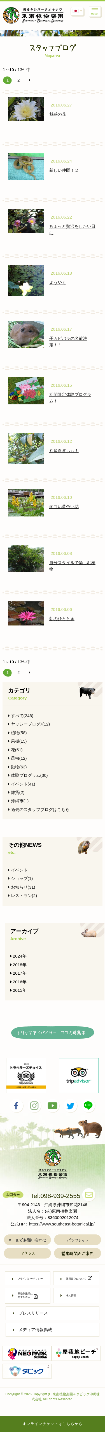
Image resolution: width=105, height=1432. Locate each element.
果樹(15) (17, 741)
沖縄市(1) (18, 800)
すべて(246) (20, 715)
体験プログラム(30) (28, 775)
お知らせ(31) (21, 887)
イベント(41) (21, 784)
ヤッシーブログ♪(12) (29, 724)
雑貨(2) (16, 792)
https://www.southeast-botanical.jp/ (61, 1224)
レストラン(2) (22, 895)
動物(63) (17, 766)
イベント (17, 870)
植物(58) (17, 732)
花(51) (15, 749)
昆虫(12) (17, 758)
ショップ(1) (20, 878)
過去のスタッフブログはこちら (38, 809)
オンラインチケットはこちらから (52, 1424)
